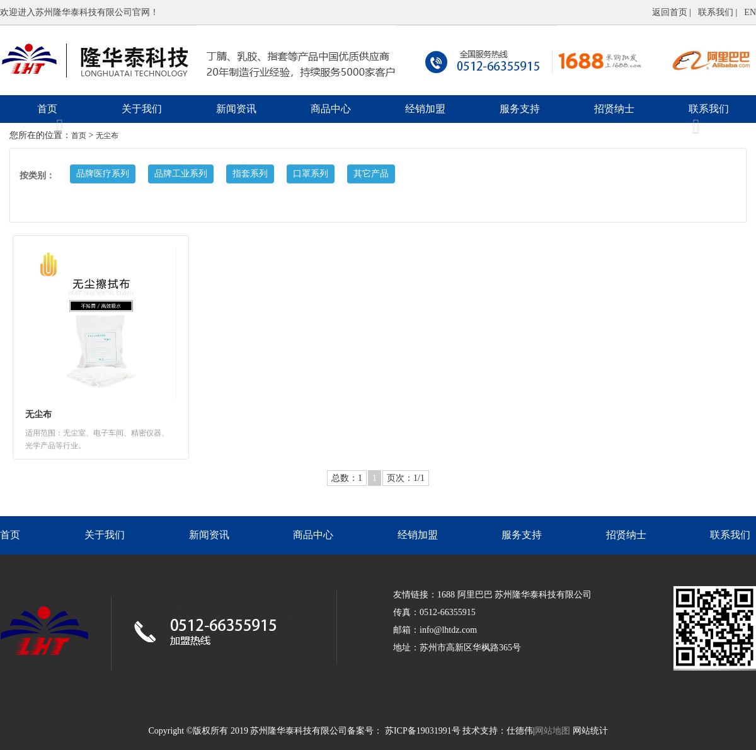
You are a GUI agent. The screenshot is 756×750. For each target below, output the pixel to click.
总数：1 (346, 478)
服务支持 (520, 108)
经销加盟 (425, 108)
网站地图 (552, 731)
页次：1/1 (406, 478)
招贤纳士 (614, 108)
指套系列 (250, 173)
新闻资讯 (236, 108)
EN (750, 12)
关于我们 (142, 108)
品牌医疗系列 (102, 173)
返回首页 (669, 12)
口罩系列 (310, 173)
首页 (47, 108)
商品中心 (331, 108)
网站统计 (590, 731)
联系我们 (717, 12)
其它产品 (371, 173)
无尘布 (107, 135)
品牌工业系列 (180, 173)
